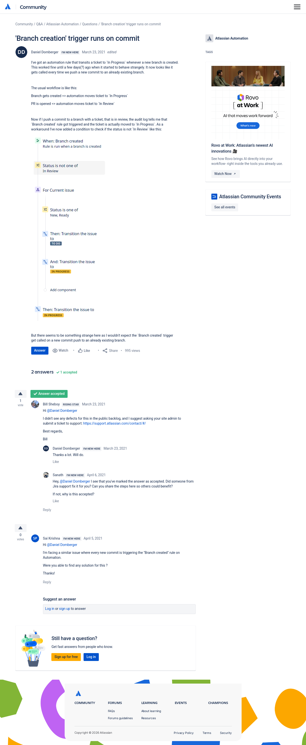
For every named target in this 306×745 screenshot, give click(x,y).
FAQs (111, 711)
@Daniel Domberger (62, 412)
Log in (50, 612)
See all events (224, 207)
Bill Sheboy (51, 406)
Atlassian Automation (62, 24)
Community (33, 6)
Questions (89, 24)
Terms (207, 733)
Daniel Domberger (44, 52)
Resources (148, 718)
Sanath (58, 476)
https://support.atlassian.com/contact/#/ (114, 425)
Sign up (64, 612)
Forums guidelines (120, 718)
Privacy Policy (184, 733)
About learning (151, 711)
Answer (40, 350)
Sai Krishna (51, 541)
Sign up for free (66, 660)
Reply (47, 511)
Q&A (39, 24)
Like (56, 463)
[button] (69, 228)
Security (226, 733)
